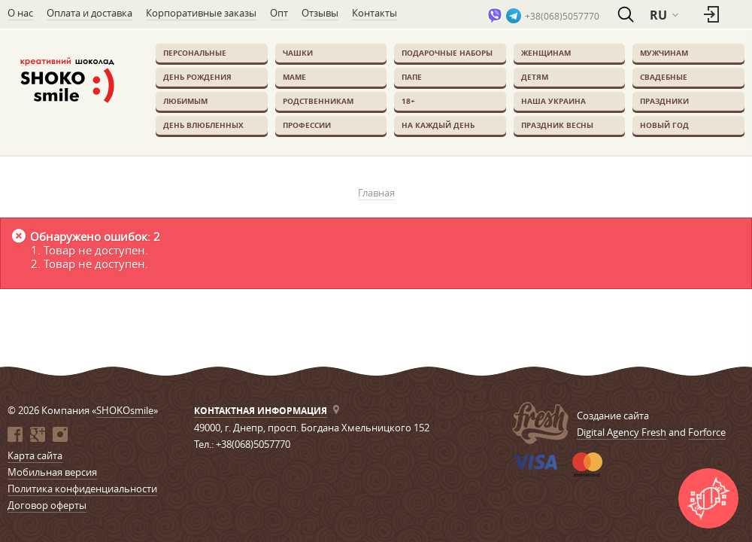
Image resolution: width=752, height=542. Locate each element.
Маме (294, 77)
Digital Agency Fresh (621, 432)
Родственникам (318, 101)
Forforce (707, 432)
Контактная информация (260, 410)
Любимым (185, 101)
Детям (534, 77)
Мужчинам (664, 52)
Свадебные (663, 77)
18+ (408, 101)
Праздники (664, 101)
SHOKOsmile (124, 410)
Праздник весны (557, 125)
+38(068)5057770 (562, 16)
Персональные (194, 52)
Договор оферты (47, 505)
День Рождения (197, 77)
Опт (279, 13)
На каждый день (438, 125)
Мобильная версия (52, 472)
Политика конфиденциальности (82, 488)
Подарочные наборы (447, 52)
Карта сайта (35, 455)
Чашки (298, 52)
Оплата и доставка (89, 13)
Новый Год (664, 125)
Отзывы (320, 13)
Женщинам (546, 52)
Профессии (307, 125)
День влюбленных (203, 125)
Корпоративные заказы (201, 13)
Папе (412, 77)
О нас (20, 13)
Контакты (374, 13)
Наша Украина (553, 101)
